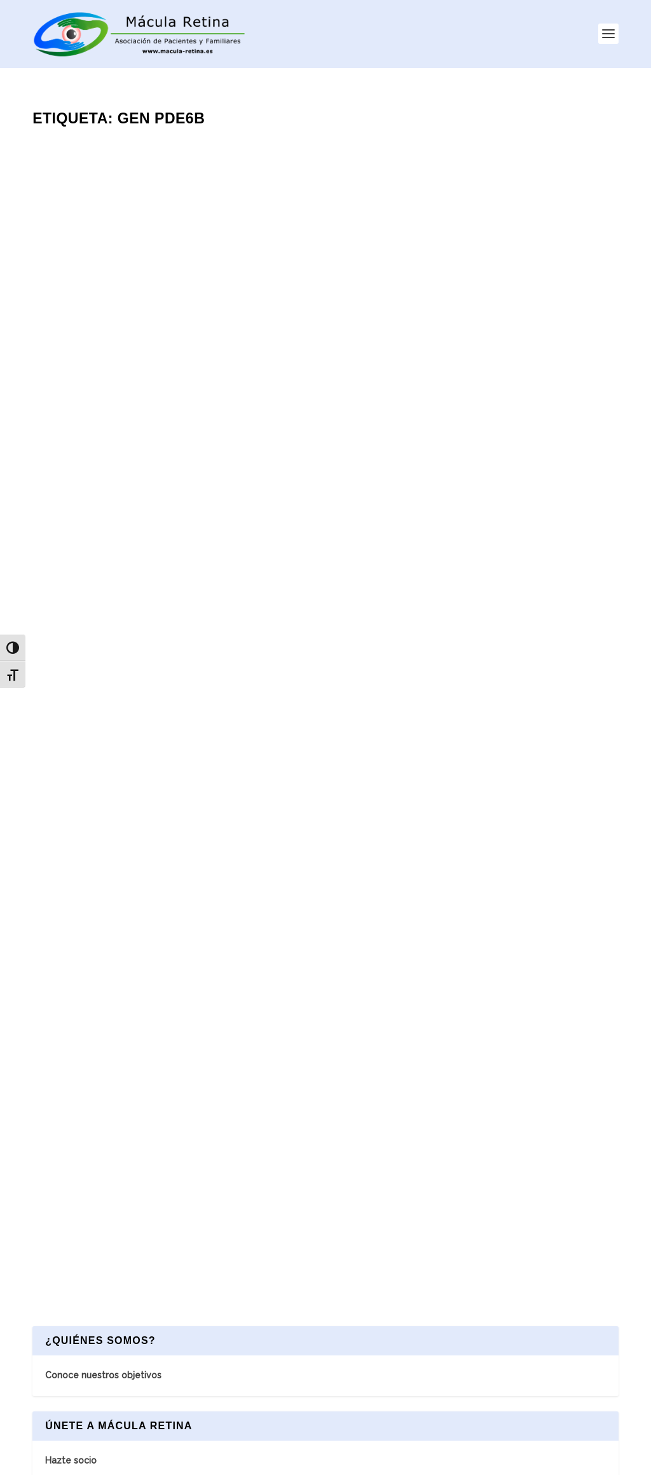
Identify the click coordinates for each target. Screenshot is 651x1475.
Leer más (76, 450)
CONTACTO (260, 1338)
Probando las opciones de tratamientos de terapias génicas (462, 447)
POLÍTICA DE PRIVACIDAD (424, 1459)
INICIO (247, 1209)
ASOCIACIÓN (262, 1241)
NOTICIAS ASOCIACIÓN (305, 1274)
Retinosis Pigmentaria (127, 386)
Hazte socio (71, 744)
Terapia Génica (194, 386)
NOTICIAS (255, 1370)
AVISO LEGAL (327, 1459)
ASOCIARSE (278, 1306)
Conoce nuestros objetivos (103, 659)
